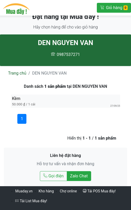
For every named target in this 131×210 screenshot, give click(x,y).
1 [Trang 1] (22, 118)
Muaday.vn (24, 191)
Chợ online (68, 191)
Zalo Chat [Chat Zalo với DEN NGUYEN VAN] (79, 175)
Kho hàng (46, 191)
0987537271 (68, 54)
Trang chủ (17, 73)
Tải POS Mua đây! (99, 191)
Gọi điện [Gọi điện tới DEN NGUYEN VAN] (53, 175)
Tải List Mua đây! (31, 201)
